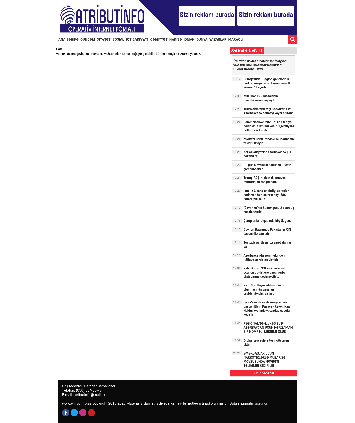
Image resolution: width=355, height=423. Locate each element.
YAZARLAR (218, 39)
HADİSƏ (175, 39)
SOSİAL (118, 39)
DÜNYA (202, 39)
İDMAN (189, 39)
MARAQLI (235, 39)
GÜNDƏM (87, 39)
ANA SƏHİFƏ (68, 39)
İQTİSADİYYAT (137, 39)
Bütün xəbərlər (263, 373)
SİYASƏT (104, 39)
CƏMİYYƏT (159, 39)
